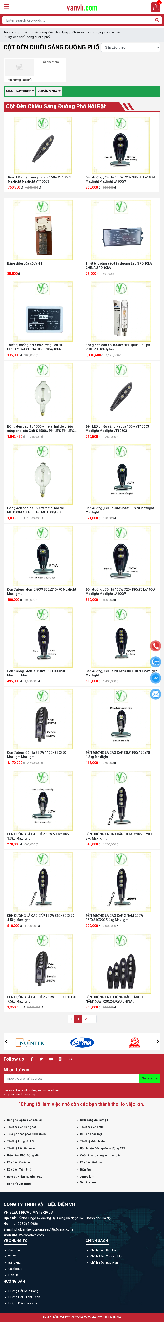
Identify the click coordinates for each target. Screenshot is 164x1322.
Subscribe (149, 1078)
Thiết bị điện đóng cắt (21, 1127)
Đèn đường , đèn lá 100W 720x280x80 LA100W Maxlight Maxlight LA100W (120, 179)
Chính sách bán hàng (104, 1250)
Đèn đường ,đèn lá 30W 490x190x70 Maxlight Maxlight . (120, 510)
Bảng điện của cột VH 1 (24, 263)
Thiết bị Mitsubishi (92, 1141)
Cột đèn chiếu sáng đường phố (29, 37)
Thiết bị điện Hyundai (21, 1148)
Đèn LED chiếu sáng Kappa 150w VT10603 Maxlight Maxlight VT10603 (39, 179)
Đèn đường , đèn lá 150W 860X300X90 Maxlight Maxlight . (36, 673)
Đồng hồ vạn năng (19, 1183)
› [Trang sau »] (93, 1019)
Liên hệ (13, 1275)
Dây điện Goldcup (91, 1162)
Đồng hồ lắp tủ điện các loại (25, 1120)
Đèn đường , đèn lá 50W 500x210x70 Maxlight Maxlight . (41, 592)
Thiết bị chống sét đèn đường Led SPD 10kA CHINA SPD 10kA (119, 266)
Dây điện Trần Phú (19, 1169)
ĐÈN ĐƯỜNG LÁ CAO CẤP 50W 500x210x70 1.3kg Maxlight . (39, 836)
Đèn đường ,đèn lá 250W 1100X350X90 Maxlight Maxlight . (36, 755)
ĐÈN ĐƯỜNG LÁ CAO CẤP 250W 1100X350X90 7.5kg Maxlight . (41, 999)
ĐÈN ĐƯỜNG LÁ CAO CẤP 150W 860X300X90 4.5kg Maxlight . (40, 918)
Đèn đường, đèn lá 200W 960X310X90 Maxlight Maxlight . (121, 673)
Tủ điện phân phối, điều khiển (26, 1134)
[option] (43, 152)
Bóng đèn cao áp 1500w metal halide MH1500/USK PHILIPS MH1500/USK (35, 510)
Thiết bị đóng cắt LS (20, 1141)
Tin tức (13, 1256)
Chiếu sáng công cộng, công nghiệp (97, 32)
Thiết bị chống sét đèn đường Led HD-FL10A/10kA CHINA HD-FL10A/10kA (36, 347)
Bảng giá (14, 1262)
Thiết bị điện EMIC (92, 1127)
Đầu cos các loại (91, 1134)
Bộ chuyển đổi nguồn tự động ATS (102, 1148)
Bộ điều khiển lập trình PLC (25, 1176)
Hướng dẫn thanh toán (24, 1297)
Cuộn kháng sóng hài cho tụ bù (100, 1155)
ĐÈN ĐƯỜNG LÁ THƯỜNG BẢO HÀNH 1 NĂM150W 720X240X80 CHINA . (114, 999)
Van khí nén (88, 1182)
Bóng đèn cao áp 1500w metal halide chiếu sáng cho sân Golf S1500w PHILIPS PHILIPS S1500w (40, 429)
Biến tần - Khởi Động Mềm (24, 1155)
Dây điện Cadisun (18, 1162)
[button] (6, 1041)
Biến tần (85, 1169)
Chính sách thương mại (106, 1256)
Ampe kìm (87, 1176)
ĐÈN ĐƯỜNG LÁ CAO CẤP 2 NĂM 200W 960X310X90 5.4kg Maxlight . (114, 918)
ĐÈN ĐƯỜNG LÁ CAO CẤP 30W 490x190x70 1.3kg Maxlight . (118, 755)
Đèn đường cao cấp (19, 80)
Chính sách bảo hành (104, 1262)
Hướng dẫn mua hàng (23, 1291)
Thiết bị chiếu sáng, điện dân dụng (44, 32)
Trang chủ (10, 32)
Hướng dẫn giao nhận (23, 1303)
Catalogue (15, 1268)
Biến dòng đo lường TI (94, 1120)
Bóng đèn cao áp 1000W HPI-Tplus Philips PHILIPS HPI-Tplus (118, 347)
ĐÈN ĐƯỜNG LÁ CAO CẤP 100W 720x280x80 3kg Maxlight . (119, 836)
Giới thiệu (15, 1250)
